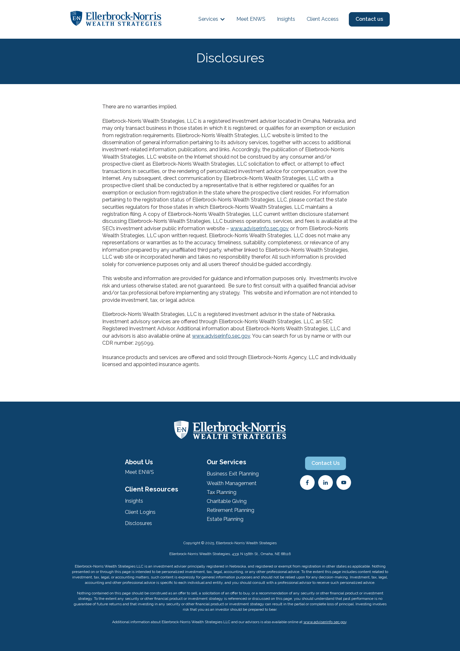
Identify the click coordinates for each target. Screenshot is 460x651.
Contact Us (325, 463)
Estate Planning (225, 519)
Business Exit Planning (233, 474)
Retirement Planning (230, 510)
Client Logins (140, 512)
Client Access (323, 19)
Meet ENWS (250, 19)
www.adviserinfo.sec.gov (259, 228)
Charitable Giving (227, 501)
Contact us (369, 19)
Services (208, 19)
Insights (286, 19)
